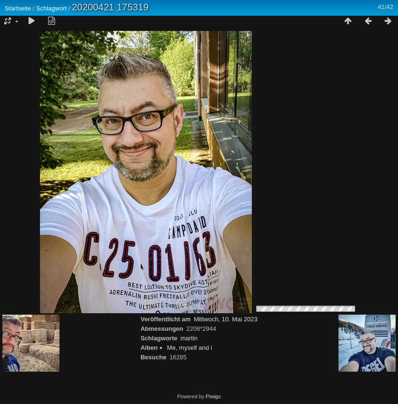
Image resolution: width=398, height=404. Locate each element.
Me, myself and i (189, 347)
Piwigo (213, 396)
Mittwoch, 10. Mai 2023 (226, 319)
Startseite (18, 8)
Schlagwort (51, 8)
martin (189, 338)
